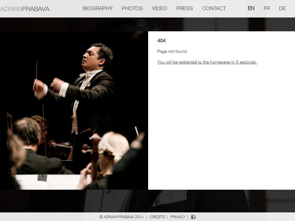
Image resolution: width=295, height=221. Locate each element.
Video (159, 8)
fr (267, 8)
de (282, 8)
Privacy (178, 217)
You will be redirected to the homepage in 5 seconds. (207, 61)
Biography (97, 8)
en (251, 8)
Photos (132, 8)
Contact (214, 8)
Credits (157, 217)
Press (184, 8)
